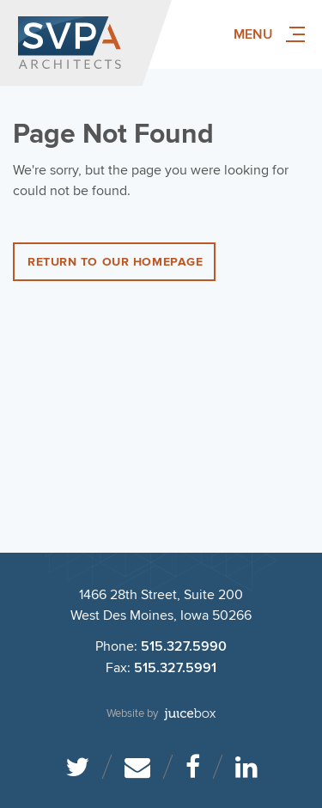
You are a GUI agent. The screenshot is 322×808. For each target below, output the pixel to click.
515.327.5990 (184, 647)
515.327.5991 (175, 668)
